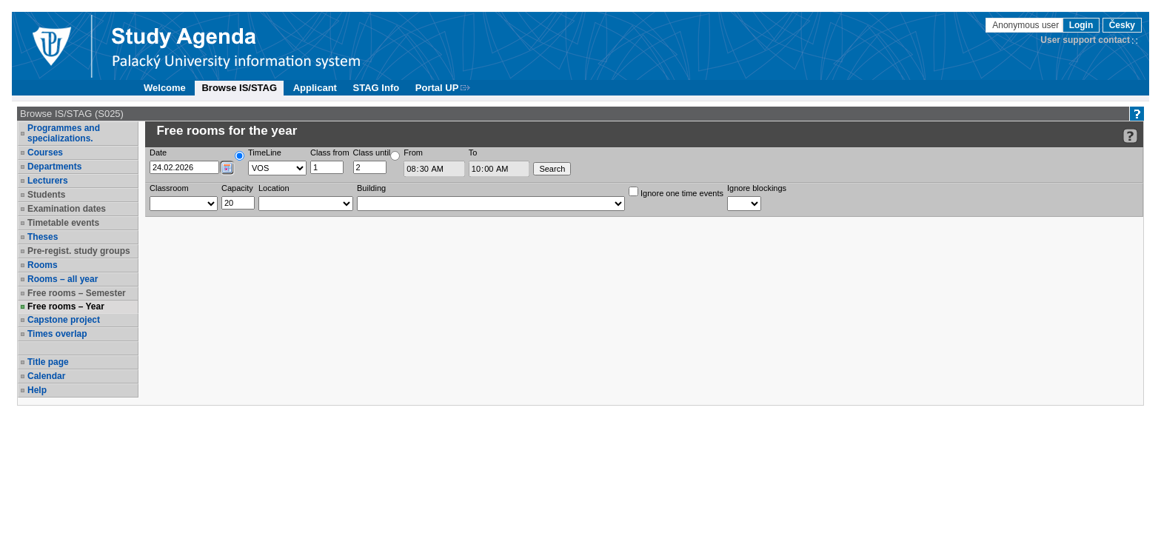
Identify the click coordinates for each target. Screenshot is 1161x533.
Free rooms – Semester (76, 293)
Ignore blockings (756, 188)
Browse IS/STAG (239, 87)
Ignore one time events (676, 192)
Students (46, 195)
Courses (45, 152)
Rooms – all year (62, 279)
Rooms (42, 265)
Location (274, 188)
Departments (54, 166)
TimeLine (264, 152)
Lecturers (47, 180)
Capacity (237, 188)
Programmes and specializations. (63, 133)
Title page (48, 362)
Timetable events (63, 223)
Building (371, 188)
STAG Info (376, 87)
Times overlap (57, 334)
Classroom (169, 188)
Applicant (315, 87)
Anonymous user (1026, 25)
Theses (42, 237)
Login (1081, 25)
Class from (329, 152)
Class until (372, 152)
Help (37, 390)
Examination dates (66, 209)
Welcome (165, 87)
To (473, 152)
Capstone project (63, 320)
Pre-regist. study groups (78, 251)
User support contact (1085, 40)
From (413, 152)
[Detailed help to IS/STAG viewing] (1130, 136)
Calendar (46, 376)
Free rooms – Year (65, 306)
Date (158, 152)
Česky (1122, 25)
